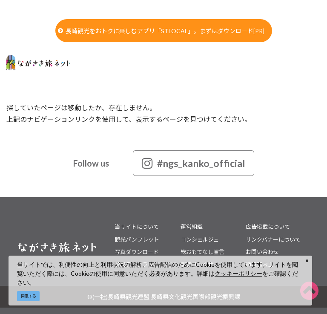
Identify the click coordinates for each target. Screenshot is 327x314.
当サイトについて (137, 226)
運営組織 (192, 226)
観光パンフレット (137, 239)
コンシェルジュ (200, 239)
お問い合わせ (262, 251)
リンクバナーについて (273, 239)
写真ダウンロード (137, 251)
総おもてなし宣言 (202, 251)
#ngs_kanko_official (193, 163)
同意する (28, 296)
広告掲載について (268, 226)
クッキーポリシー (238, 273)
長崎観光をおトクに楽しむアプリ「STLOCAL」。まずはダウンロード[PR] (161, 31)
